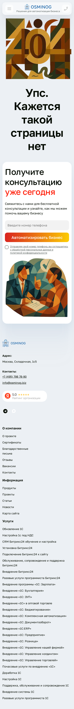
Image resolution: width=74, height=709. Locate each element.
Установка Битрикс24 (17, 548)
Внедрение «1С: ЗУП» (17, 597)
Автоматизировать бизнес (37, 237)
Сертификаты (11, 442)
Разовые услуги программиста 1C (25, 698)
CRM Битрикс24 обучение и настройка (29, 541)
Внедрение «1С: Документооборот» (26, 622)
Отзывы (7, 459)
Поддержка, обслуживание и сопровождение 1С (35, 685)
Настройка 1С (12, 679)
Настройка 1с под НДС (18, 535)
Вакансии (9, 466)
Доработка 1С (11, 672)
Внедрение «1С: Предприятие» (23, 634)
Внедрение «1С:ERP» (16, 628)
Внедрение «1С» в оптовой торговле (27, 603)
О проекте (9, 436)
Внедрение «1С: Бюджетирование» (26, 609)
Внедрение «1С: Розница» (20, 641)
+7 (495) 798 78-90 (14, 376)
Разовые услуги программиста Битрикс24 (31, 578)
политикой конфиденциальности (28, 253)
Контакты (9, 472)
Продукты (9, 488)
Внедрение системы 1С (18, 691)
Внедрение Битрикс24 (17, 571)
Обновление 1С (12, 529)
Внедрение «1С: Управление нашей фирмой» (33, 647)
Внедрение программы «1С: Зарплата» (28, 584)
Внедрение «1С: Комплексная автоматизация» (34, 616)
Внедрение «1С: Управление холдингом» (30, 653)
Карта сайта (10, 513)
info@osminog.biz (14, 382)
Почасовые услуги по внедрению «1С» (28, 666)
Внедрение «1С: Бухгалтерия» (23, 590)
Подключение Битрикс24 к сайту (25, 554)
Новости (8, 507)
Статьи (7, 500)
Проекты (8, 494)
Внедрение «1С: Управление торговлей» (30, 660)
